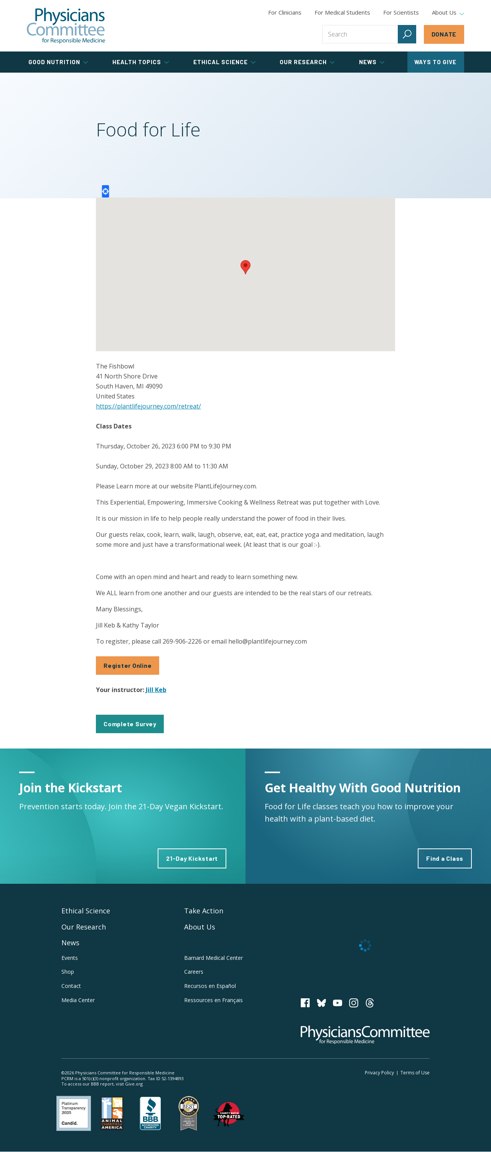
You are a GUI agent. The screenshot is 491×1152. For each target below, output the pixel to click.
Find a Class (444, 858)
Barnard (213, 957)
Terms (415, 1072)
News (70, 942)
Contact (71, 985)
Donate (444, 34)
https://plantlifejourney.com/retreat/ (148, 406)
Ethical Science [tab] (224, 61)
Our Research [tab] (307, 61)
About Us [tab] (448, 12)
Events (69, 957)
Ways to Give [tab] (435, 61)
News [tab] (371, 61)
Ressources (213, 1000)
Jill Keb (156, 690)
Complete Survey (130, 723)
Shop (67, 971)
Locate (105, 191)
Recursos (210, 985)
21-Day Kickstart (192, 858)
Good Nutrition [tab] (58, 61)
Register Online (128, 665)
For (342, 12)
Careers (193, 971)
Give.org (134, 1084)
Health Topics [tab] (140, 61)
